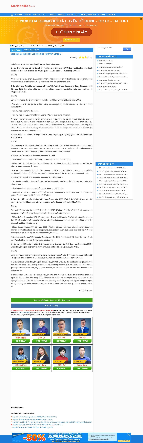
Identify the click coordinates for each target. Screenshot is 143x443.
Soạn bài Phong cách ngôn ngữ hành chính (113, 90)
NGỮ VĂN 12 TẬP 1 (105, 64)
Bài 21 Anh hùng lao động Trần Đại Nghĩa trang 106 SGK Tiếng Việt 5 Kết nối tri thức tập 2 (113, 184)
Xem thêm (111, 15)
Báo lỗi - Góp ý (51, 305)
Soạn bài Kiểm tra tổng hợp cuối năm (111, 67)
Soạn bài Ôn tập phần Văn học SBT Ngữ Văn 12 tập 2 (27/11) (33, 419)
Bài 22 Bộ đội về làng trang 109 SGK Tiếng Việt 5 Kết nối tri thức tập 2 (113, 174)
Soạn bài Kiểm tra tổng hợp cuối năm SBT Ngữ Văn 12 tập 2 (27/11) (35, 417)
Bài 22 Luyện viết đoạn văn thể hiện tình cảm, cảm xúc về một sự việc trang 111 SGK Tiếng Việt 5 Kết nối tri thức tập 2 (113, 171)
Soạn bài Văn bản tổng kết (107, 86)
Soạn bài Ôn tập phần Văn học (109, 70)
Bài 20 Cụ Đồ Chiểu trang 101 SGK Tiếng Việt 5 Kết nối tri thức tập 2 (113, 194)
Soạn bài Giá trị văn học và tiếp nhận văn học (113, 77)
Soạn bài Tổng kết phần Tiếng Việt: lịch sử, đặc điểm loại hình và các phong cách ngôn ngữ (113, 73)
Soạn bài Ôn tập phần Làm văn (109, 80)
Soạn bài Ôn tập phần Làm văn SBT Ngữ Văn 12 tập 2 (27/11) (33, 427)
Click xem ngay (24, 312)
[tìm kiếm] (108, 48)
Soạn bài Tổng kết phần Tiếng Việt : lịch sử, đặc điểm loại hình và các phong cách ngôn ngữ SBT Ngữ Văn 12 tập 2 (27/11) (52, 422)
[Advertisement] (76, 6)
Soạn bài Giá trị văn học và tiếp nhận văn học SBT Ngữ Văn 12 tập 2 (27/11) (37, 424)
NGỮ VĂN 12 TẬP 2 (105, 61)
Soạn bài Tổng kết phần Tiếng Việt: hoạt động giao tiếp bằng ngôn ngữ (113, 83)
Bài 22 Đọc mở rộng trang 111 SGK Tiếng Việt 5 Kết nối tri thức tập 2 (113, 168)
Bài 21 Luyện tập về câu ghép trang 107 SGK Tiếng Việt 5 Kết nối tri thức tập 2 (113, 181)
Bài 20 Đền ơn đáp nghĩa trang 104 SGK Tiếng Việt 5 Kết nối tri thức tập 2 (113, 187)
